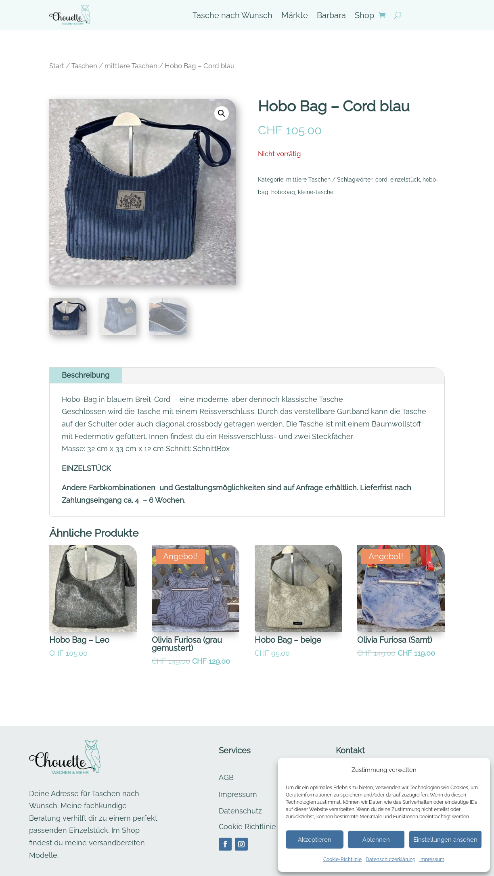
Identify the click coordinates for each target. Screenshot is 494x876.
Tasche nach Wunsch (232, 16)
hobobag (283, 192)
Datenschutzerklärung (390, 859)
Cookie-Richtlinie (342, 859)
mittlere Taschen (131, 66)
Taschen (84, 66)
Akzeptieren (314, 839)
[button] (221, 113)
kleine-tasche (315, 192)
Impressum (431, 859)
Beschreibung (85, 375)
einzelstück (405, 179)
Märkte (294, 16)
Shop (364, 16)
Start (56, 66)
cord (381, 179)
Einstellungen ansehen (445, 839)
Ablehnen (376, 839)
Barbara (331, 16)
